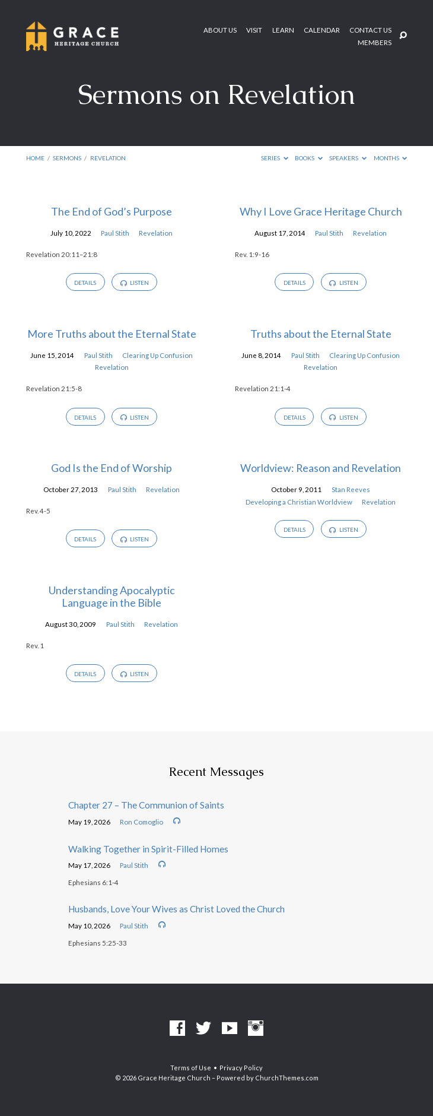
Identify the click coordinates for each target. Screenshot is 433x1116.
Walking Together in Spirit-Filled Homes (148, 849)
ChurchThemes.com (287, 1078)
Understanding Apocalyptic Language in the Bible (112, 597)
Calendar (322, 30)
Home (35, 157)
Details (85, 282)
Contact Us (370, 30)
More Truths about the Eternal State (111, 333)
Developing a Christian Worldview (299, 502)
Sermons (67, 157)
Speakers (348, 157)
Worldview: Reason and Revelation (320, 467)
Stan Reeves (351, 489)
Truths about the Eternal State (320, 333)
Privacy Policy (241, 1067)
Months (390, 157)
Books (309, 157)
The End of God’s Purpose (111, 211)
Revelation (108, 157)
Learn (283, 30)
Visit (254, 30)
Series (274, 157)
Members (374, 42)
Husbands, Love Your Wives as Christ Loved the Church (176, 908)
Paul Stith (115, 233)
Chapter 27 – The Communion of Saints (146, 805)
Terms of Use (190, 1067)
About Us (220, 30)
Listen (134, 282)
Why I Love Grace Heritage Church (321, 211)
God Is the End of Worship (111, 467)
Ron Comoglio (141, 822)
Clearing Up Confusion (157, 355)
